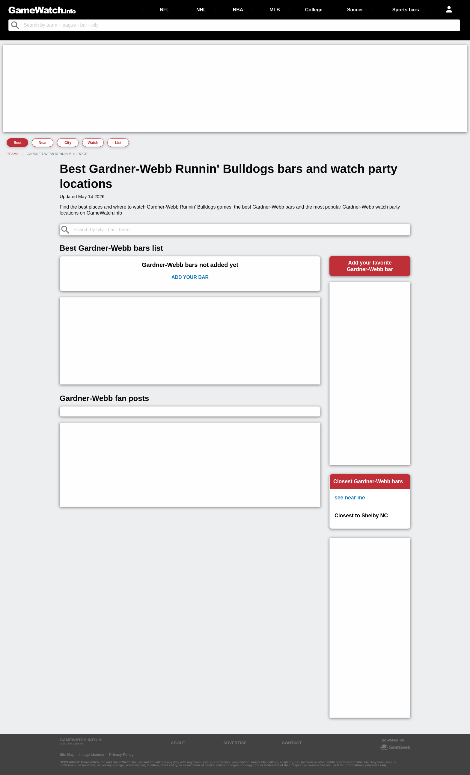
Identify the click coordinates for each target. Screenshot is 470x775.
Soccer (355, 9)
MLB (274, 9)
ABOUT (178, 743)
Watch (93, 143)
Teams (13, 154)
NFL (164, 9)
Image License (91, 755)
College (314, 9)
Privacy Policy (121, 755)
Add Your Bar (190, 277)
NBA (238, 9)
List (118, 143)
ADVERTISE (235, 743)
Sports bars (405, 9)
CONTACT (292, 743)
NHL (201, 9)
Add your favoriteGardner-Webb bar (370, 266)
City (67, 143)
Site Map (67, 755)
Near (43, 143)
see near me (350, 498)
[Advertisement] (184, 88)
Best (17, 143)
